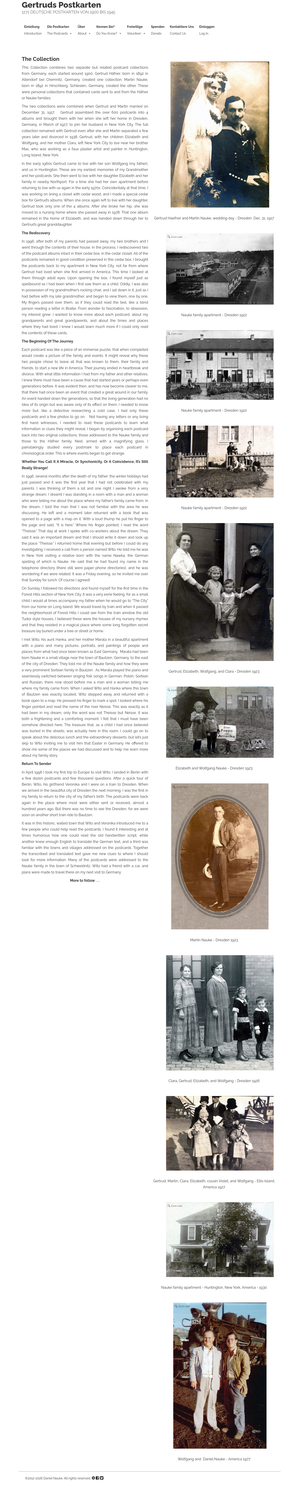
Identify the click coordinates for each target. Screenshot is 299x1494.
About (84, 31)
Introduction (33, 30)
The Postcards (59, 31)
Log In (206, 30)
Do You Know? (109, 31)
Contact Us (182, 30)
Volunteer (136, 31)
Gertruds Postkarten (61, 4)
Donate (158, 30)
